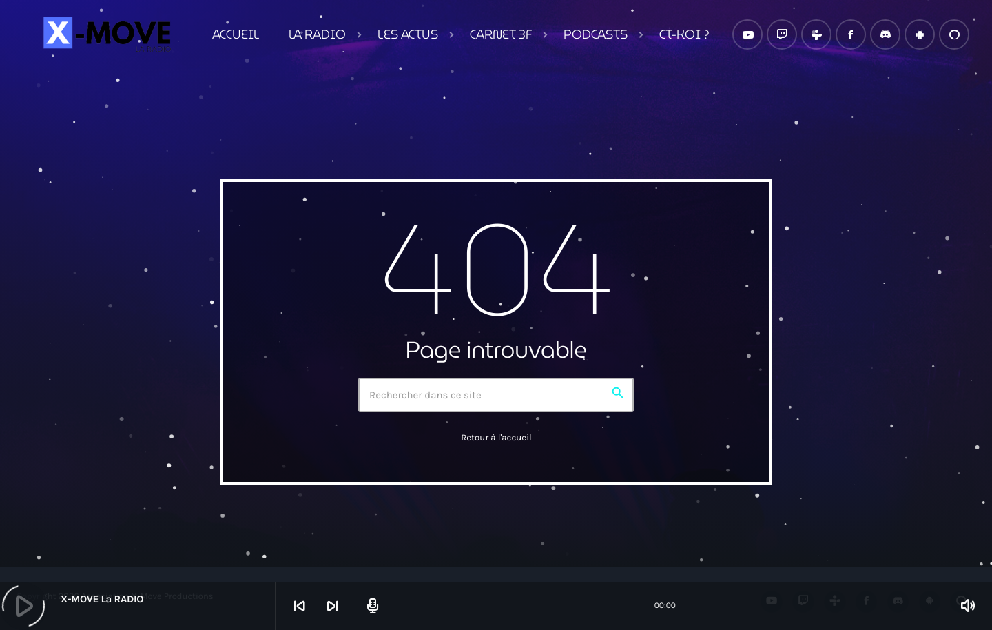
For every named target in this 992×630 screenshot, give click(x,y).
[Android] (920, 34)
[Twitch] (782, 34)
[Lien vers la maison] (105, 34)
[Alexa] (954, 34)
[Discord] (885, 34)
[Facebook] (851, 34)
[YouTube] (747, 34)
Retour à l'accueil (496, 438)
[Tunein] (816, 34)
